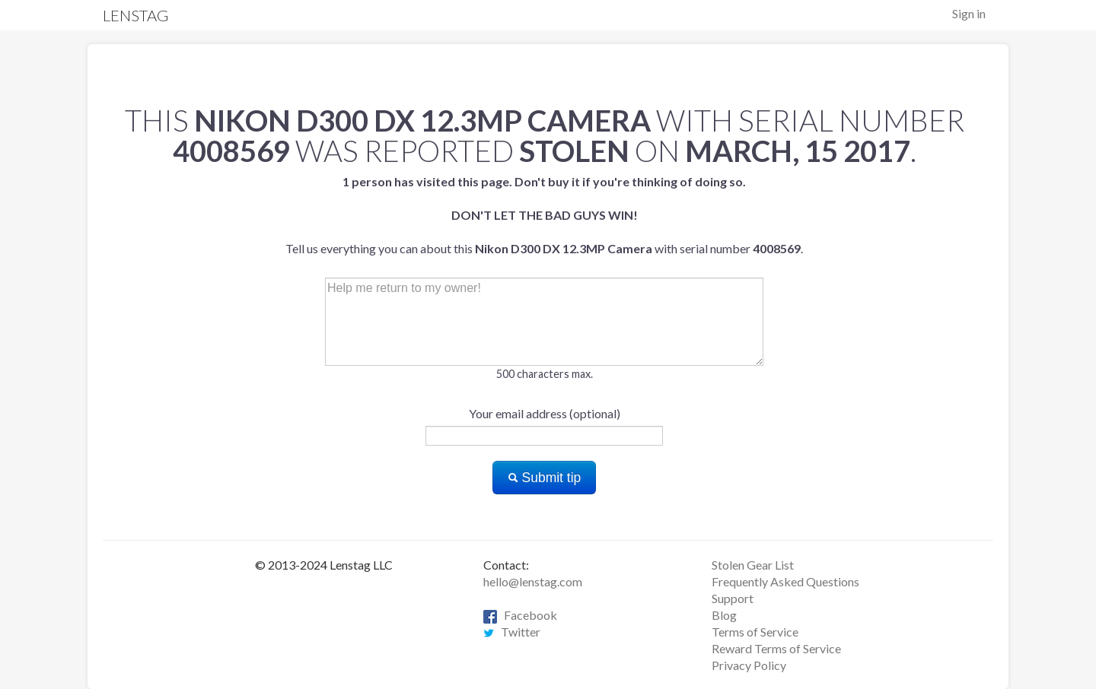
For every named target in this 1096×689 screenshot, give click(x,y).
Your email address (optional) (544, 413)
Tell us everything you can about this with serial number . (544, 215)
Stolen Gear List (753, 564)
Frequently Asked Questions (785, 581)
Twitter (511, 631)
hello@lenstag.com (532, 581)
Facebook (520, 615)
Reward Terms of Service (776, 648)
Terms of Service (755, 631)
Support (733, 598)
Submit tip (544, 477)
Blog (724, 615)
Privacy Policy (749, 665)
